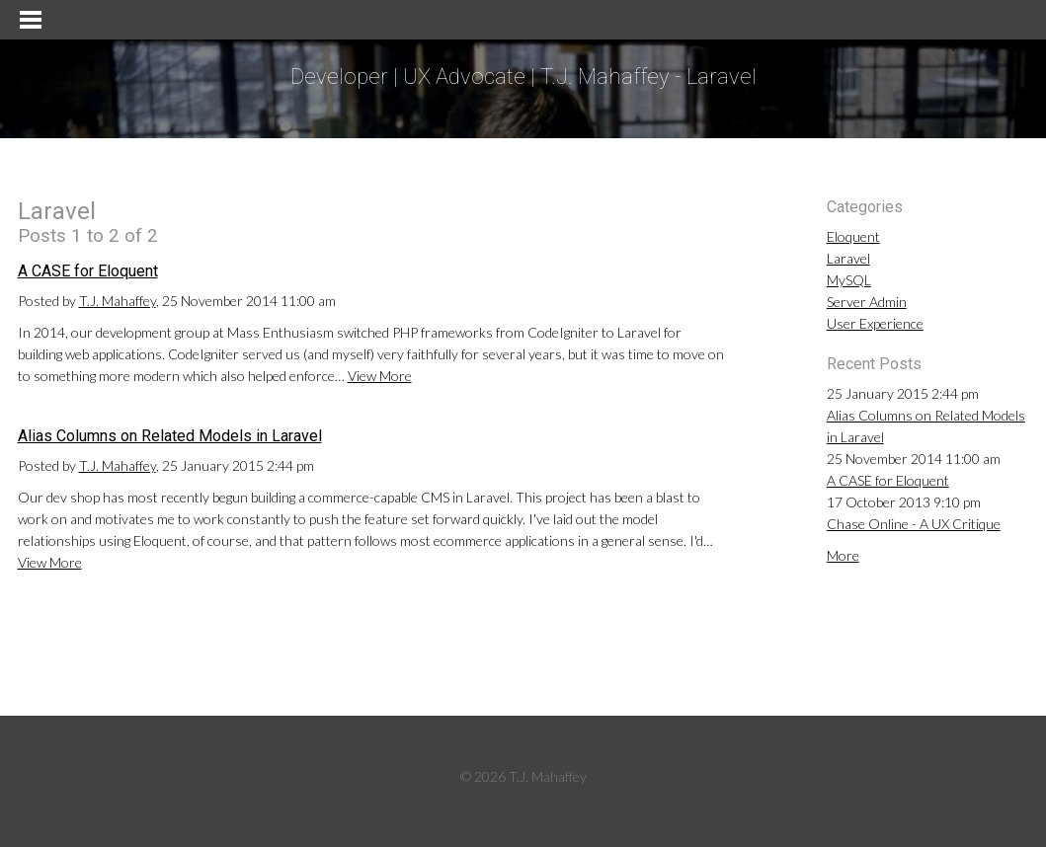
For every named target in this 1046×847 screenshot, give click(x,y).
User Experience (875, 323)
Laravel (848, 258)
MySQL (849, 279)
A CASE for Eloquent (88, 271)
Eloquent (853, 236)
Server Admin (867, 301)
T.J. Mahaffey (117, 300)
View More (380, 375)
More (843, 555)
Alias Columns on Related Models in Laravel (170, 435)
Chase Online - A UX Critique (914, 523)
